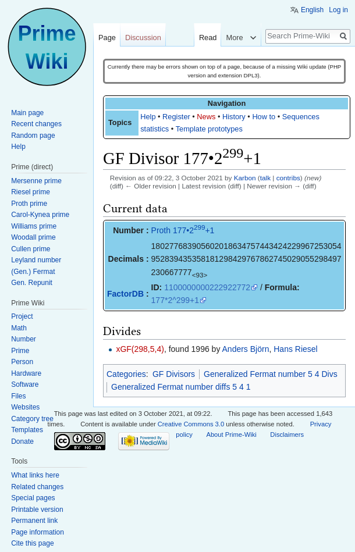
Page (107, 37)
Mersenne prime (36, 181)
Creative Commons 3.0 (191, 424)
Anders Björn (245, 349)
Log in (338, 10)
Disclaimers (287, 434)
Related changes (37, 487)
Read (208, 37)
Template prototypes (209, 128)
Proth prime (29, 204)
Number (23, 339)
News (206, 116)
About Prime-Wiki (231, 434)
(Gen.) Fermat (33, 272)
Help (147, 116)
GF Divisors (173, 374)
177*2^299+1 (175, 300)
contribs (288, 177)
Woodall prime (33, 237)
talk (265, 177)
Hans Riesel (295, 349)
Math (19, 328)
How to (263, 116)
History (234, 116)
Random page (33, 135)
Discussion (143, 37)
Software (24, 384)
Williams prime (33, 226)
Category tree (32, 419)
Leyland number (36, 260)
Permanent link (34, 521)
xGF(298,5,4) (140, 349)
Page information (37, 532)
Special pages (33, 498)
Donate (22, 441)
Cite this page (32, 543)
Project (22, 316)
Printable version (37, 509)
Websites (25, 407)
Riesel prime (30, 192)
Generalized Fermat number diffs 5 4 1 (180, 386)
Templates (27, 430)
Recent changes (36, 124)
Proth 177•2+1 (183, 230)
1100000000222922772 (207, 287)
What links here (35, 475)
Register (176, 116)
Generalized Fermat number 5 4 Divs (271, 374)
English (312, 10)
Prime (20, 351)
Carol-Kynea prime (40, 215)
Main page (27, 113)
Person (22, 362)
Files (18, 396)
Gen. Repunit (31, 283)
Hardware (26, 373)
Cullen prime (30, 249)
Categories (126, 374)
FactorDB (125, 293)
